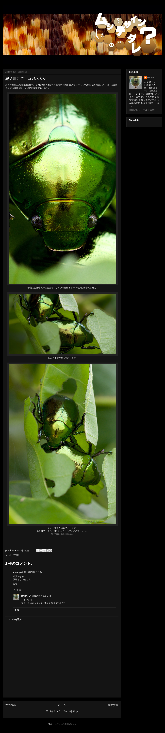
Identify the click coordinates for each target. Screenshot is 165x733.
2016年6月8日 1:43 (42, 596)
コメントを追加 (13, 619)
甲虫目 (16, 555)
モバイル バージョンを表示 (62, 711)
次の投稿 (10, 705)
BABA (24, 596)
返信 (15, 583)
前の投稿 (113, 705)
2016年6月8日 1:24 (33, 572)
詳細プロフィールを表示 (141, 109)
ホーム (62, 705)
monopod (18, 572)
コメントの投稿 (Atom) (65, 724)
